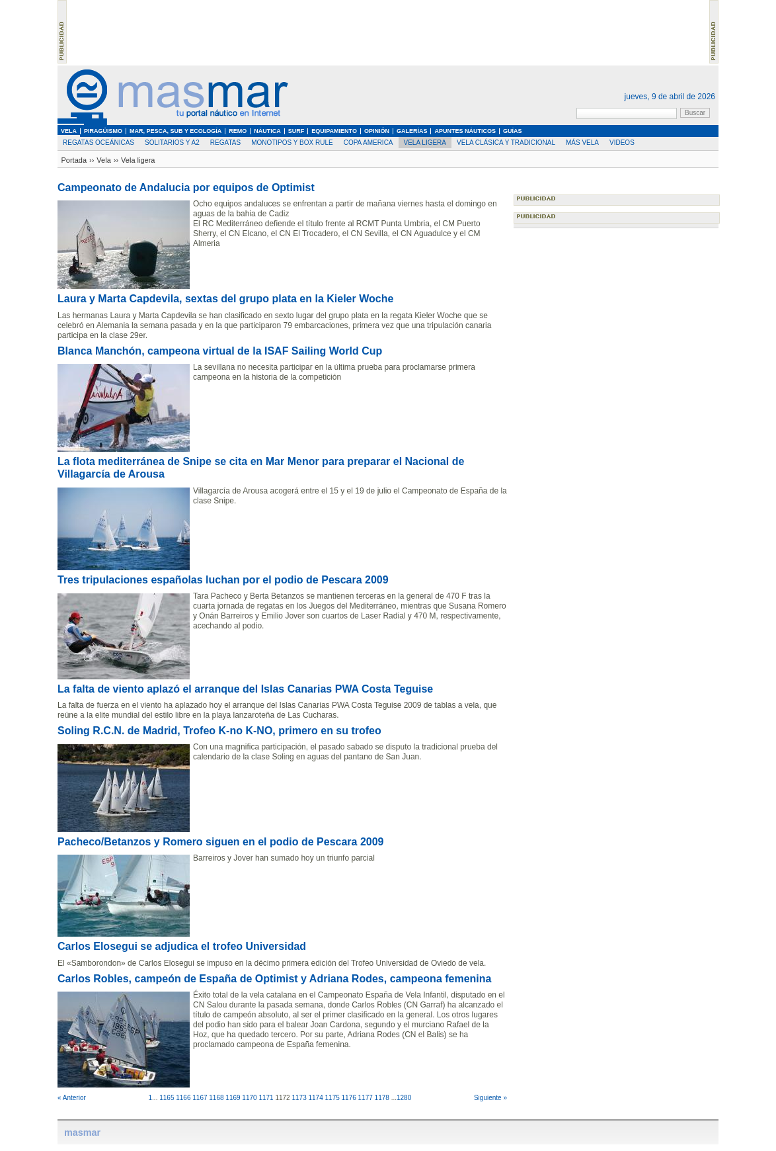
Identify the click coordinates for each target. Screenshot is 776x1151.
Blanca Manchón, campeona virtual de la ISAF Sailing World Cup (220, 351)
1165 (166, 1097)
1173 (298, 1097)
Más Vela (582, 142)
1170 (249, 1097)
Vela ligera (425, 142)
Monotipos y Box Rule (292, 142)
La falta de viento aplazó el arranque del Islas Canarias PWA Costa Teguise (245, 689)
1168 (216, 1097)
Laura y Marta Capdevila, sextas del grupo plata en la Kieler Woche (225, 298)
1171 (265, 1097)
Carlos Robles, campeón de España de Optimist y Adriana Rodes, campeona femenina (274, 978)
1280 (404, 1097)
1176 (349, 1097)
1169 (232, 1097)
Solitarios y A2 (172, 142)
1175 (332, 1097)
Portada (74, 160)
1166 (183, 1097)
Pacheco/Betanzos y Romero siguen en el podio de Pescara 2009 (221, 841)
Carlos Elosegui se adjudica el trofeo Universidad (182, 946)
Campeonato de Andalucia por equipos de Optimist (186, 187)
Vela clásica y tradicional (506, 142)
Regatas (225, 142)
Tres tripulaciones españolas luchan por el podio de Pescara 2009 (223, 579)
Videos (622, 142)
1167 (199, 1097)
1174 (315, 1097)
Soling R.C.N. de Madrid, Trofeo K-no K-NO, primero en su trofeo (219, 730)
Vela (103, 160)
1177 (365, 1097)
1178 (382, 1097)
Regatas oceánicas (98, 142)
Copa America (368, 142)
